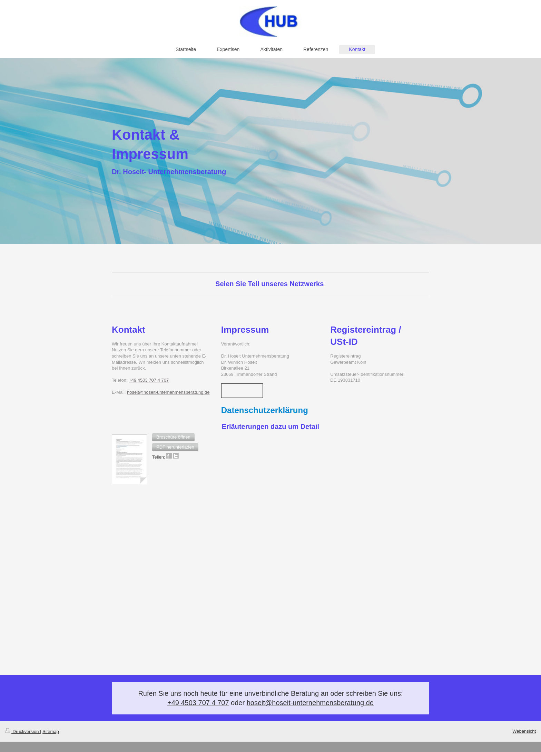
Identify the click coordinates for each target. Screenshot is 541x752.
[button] (173, 437)
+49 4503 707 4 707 (149, 380)
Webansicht (524, 731)
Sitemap (50, 731)
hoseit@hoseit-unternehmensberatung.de (168, 392)
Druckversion (22, 731)
